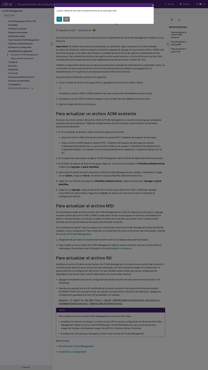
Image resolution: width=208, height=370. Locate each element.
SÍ (59, 19)
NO (66, 19)
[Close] (153, 5)
